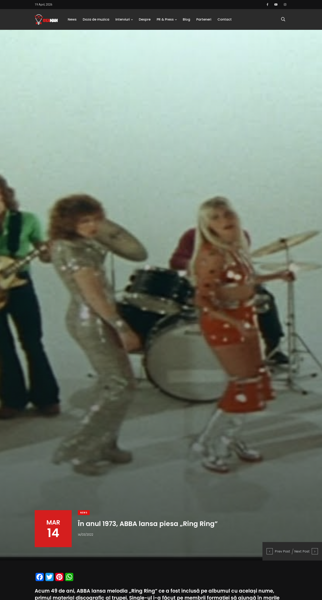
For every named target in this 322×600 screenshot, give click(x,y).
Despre (145, 19)
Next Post (306, 551)
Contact (224, 19)
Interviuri (122, 19)
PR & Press (165, 19)
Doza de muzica (96, 19)
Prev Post (278, 551)
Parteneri (203, 19)
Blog (186, 19)
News (72, 19)
